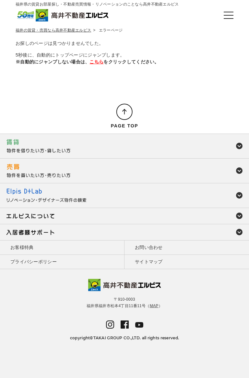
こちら (96, 61)
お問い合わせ (149, 247)
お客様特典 (21, 247)
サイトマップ (149, 261)
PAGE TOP (124, 125)
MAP (154, 306)
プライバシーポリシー (33, 261)
